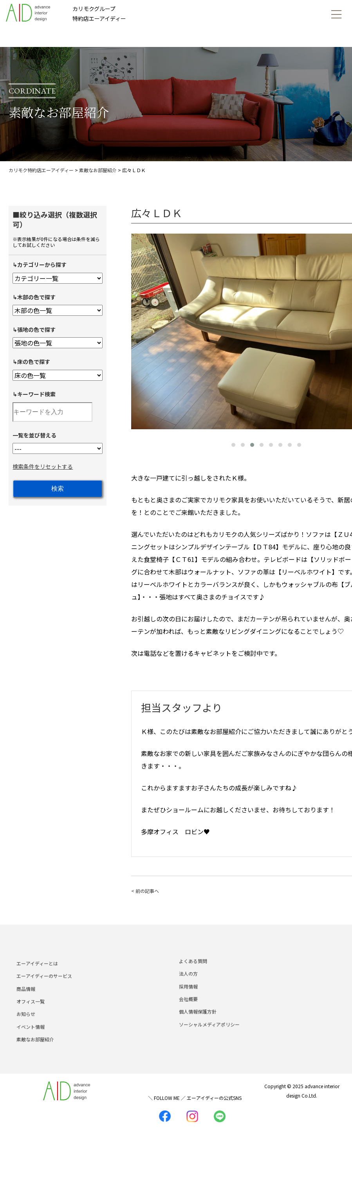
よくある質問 (193, 971)
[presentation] (139, 329)
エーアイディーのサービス (44, 986)
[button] (233, 445)
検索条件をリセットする (43, 466)
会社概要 (188, 1009)
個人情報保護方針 (198, 1022)
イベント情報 (30, 1037)
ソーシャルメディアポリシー (209, 1035)
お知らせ (25, 1024)
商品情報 (25, 999)
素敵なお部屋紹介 (35, 1050)
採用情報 (188, 996)
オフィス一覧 (30, 1012)
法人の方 (188, 984)
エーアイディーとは (37, 974)
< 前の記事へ (145, 890)
